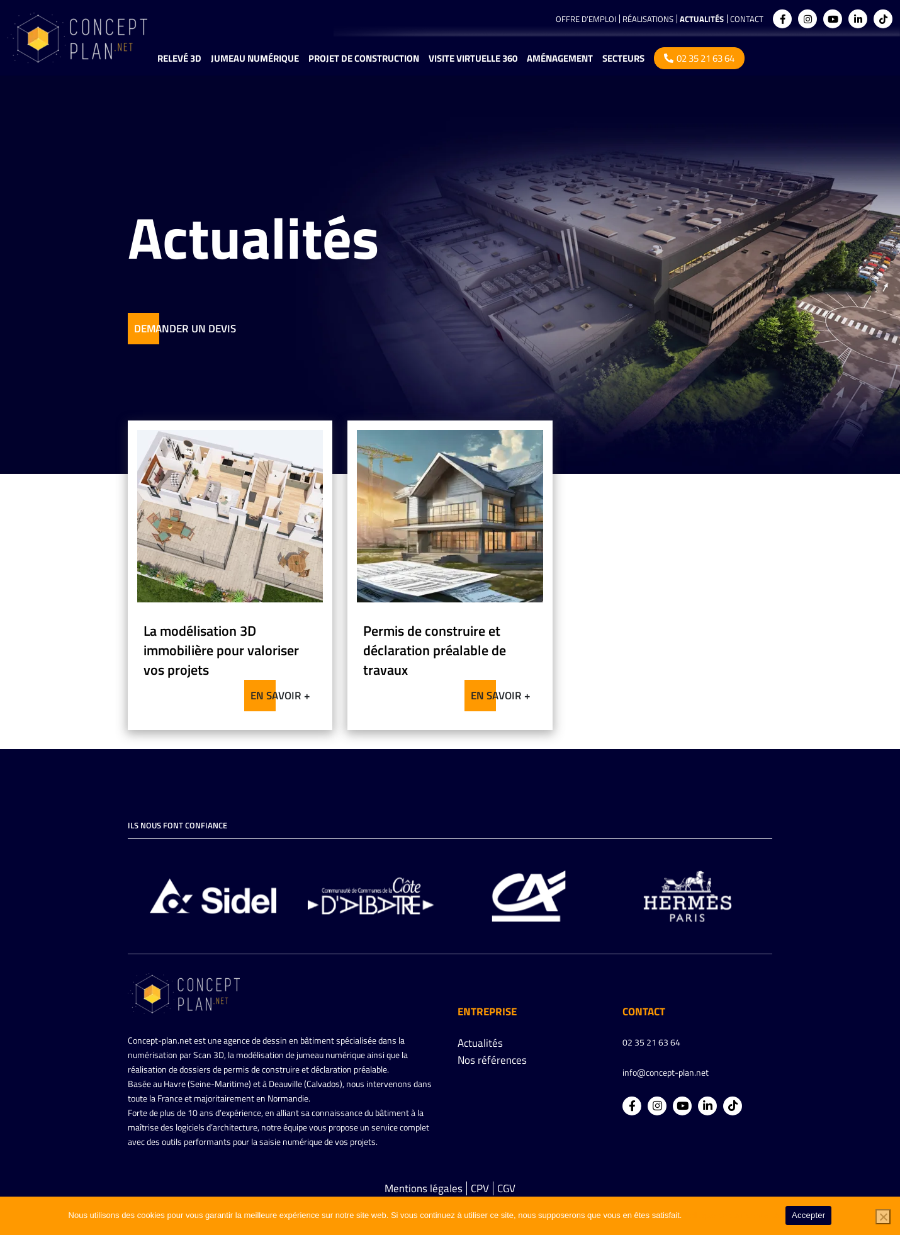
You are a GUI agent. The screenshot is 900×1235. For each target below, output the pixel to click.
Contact (746, 19)
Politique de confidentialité (731, 1215)
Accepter (808, 1215)
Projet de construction (363, 58)
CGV (506, 1188)
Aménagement (560, 58)
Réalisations (647, 19)
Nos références (492, 1060)
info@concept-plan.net (665, 1072)
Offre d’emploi (586, 19)
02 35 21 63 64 (699, 58)
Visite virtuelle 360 (473, 58)
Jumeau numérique (255, 58)
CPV (480, 1188)
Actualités (702, 19)
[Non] (883, 1216)
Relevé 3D (179, 58)
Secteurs (623, 58)
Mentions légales (424, 1188)
